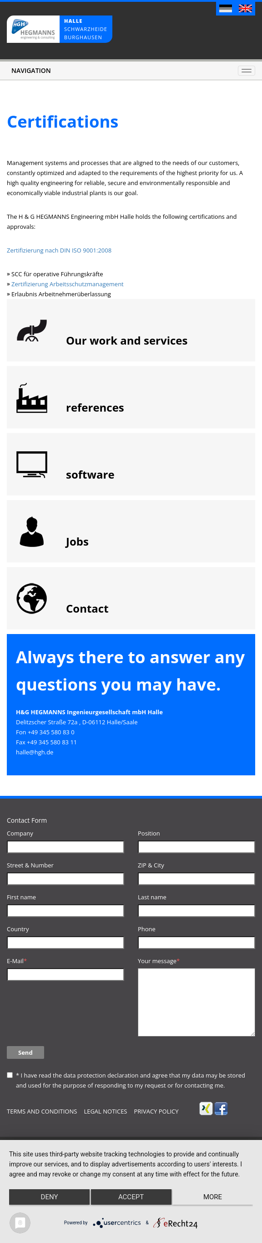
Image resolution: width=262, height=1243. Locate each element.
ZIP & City (151, 865)
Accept (131, 1197)
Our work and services (126, 340)
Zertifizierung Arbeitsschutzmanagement (67, 284)
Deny (49, 1197)
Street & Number (30, 865)
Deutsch (225, 10)
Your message (159, 961)
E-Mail (17, 961)
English (245, 10)
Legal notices (105, 1111)
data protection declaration (100, 1075)
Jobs (77, 541)
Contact (87, 608)
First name (21, 897)
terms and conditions (42, 1111)
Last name (152, 897)
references (95, 407)
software (90, 474)
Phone (147, 929)
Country (18, 929)
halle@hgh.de (34, 752)
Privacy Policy (156, 1111)
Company (20, 833)
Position (149, 833)
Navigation (31, 70)
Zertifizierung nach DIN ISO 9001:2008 (60, 250)
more (212, 1197)
